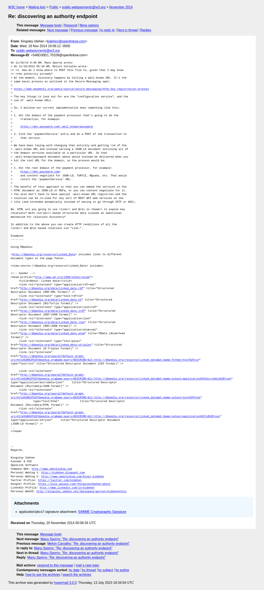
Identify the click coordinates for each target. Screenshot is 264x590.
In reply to (107, 30)
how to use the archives (43, 574)
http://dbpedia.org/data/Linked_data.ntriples (55, 345)
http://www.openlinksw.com (52, 469)
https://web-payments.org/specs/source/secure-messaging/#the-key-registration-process (81, 89)
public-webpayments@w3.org (83, 7)
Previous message (84, 30)
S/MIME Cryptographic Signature (102, 511)
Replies (145, 30)
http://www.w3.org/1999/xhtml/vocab (62, 277)
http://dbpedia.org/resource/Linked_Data (43, 254)
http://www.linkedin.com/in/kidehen (67, 488)
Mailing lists (37, 7)
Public (53, 7)
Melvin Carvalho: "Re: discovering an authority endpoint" (88, 543)
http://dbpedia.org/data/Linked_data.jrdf (52, 311)
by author (122, 570)
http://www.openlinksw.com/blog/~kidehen (72, 477)
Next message (57, 30)
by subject (105, 570)
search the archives (77, 574)
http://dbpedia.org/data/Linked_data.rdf (51, 288)
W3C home (16, 7)
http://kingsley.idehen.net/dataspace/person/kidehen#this (82, 491)
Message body (51, 25)
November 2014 (121, 7)
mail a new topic (87, 565)
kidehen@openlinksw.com (66, 41)
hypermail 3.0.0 (65, 582)
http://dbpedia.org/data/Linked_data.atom (52, 333)
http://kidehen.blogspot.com (63, 473)
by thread (89, 570)
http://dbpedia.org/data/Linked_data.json (52, 322)
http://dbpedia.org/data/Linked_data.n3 (50, 300)
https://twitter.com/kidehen (60, 480)
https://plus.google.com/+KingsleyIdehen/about (74, 484)
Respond (70, 25)
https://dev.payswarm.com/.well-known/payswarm (56, 127)
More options (89, 25)
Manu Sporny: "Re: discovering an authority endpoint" (80, 539)
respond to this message (55, 565)
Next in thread (127, 30)
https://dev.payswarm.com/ (40, 172)
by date (74, 570)
